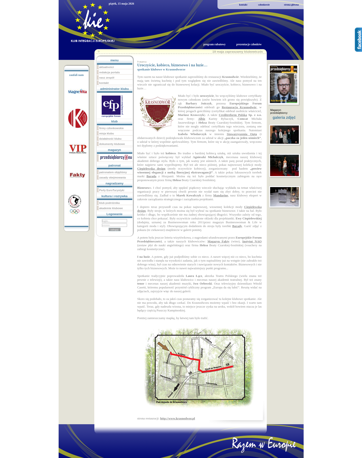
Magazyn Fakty (218, 241)
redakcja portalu (109, 72)
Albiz (201, 118)
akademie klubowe (111, 208)
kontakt (243, 4)
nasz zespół (106, 77)
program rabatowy (214, 44)
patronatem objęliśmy (113, 172)
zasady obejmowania (112, 177)
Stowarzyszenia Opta (242, 134)
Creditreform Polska (233, 115)
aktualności (106, 67)
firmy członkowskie (111, 128)
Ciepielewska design (151, 168)
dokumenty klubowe (112, 144)
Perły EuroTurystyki (111, 190)
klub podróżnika (109, 202)
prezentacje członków (249, 44)
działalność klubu (110, 138)
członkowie (264, 4)
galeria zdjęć (284, 117)
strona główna (291, 4)
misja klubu (106, 133)
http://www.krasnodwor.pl (177, 418)
